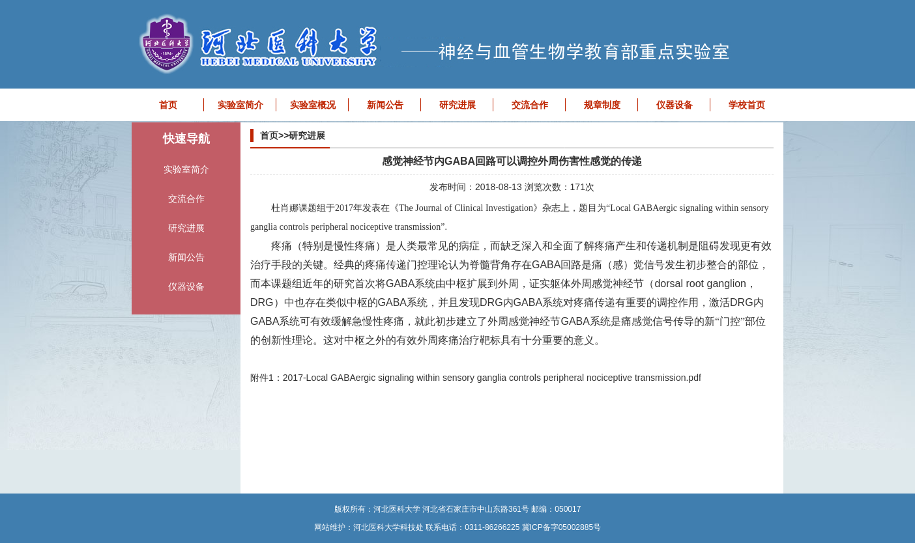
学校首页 (747, 105)
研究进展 (457, 105)
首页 (168, 105)
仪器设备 (674, 105)
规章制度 (602, 105)
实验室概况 (313, 105)
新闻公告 (385, 105)
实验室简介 (240, 105)
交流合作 (530, 105)
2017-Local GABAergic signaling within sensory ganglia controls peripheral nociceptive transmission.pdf (492, 377)
